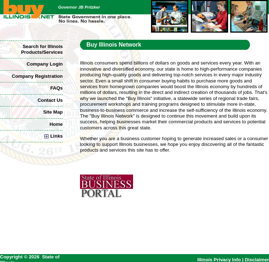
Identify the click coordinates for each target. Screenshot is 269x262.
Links (53, 136)
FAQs (56, 88)
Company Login (45, 64)
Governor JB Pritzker (79, 7)
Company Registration (37, 76)
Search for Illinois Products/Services (42, 49)
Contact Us (50, 100)
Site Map (53, 112)
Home (56, 124)
